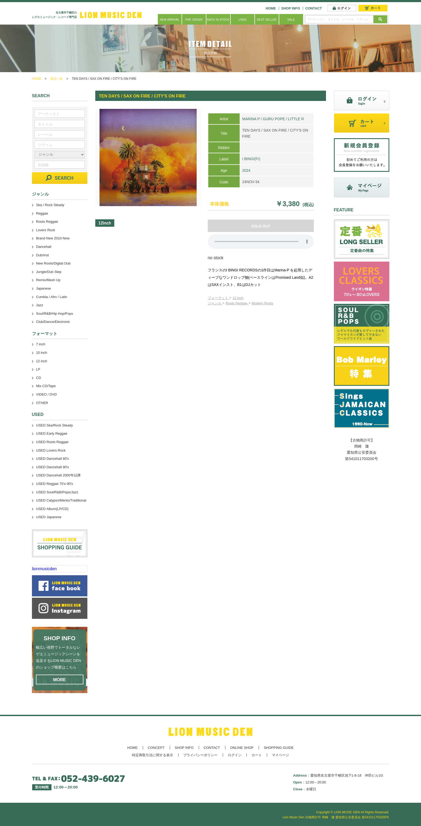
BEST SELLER (267, 19)
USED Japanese (49, 517)
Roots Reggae (237, 303)
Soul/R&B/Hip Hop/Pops (54, 313)
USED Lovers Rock (51, 450)
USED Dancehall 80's (52, 459)
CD (38, 378)
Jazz (39, 305)
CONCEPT (156, 747)
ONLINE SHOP (242, 747)
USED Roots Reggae (52, 442)
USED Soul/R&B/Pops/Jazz (57, 492)
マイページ (280, 755)
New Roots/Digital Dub (53, 263)
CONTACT (313, 8)
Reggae (42, 213)
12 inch (238, 298)
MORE (59, 679)
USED (242, 19)
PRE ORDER (193, 19)
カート (257, 755)
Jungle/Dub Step (49, 272)
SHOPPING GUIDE (279, 747)
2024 (246, 170)
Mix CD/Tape (46, 386)
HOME (271, 8)
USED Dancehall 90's (52, 467)
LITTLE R (296, 119)
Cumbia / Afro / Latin (51, 297)
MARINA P (251, 119)
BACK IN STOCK (218, 19)
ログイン (235, 755)
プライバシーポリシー (200, 755)
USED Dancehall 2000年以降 (58, 475)
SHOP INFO (290, 8)
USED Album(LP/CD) (52, 509)
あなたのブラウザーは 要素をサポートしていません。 (261, 241)
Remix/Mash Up (48, 280)
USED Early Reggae (52, 433)
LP (38, 369)
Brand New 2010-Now (53, 238)
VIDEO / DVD (46, 394)
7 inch (40, 344)
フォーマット (218, 298)
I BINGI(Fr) (251, 159)
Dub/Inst (42, 255)
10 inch (41, 353)
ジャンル (215, 303)
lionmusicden (44, 569)
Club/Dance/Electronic (53, 322)
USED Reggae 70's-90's (54, 484)
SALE (291, 19)
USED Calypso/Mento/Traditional (61, 500)
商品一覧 (56, 79)
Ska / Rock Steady (50, 205)
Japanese (43, 288)
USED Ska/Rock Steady (54, 425)
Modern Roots (262, 303)
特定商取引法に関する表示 (152, 755)
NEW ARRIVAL (169, 19)
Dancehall (43, 247)
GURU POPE (274, 119)
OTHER (42, 403)
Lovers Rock (45, 230)
